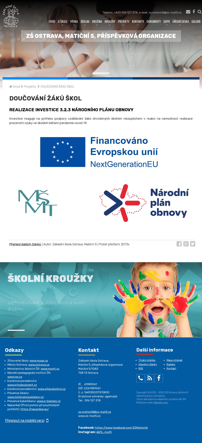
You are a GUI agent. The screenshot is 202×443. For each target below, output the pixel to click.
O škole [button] (63, 22)
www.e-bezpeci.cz (49, 401)
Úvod (52, 21)
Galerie (196, 21)
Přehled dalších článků (25, 244)
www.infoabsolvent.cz (22, 385)
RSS (140, 368)
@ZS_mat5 (104, 432)
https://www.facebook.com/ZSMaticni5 (121, 427)
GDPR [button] (166, 22)
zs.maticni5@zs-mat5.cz (94, 412)
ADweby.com (161, 402)
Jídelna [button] (84, 22)
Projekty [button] (123, 22)
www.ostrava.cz (38, 364)
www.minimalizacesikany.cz (25, 397)
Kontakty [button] (138, 22)
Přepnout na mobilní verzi (26, 420)
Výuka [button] (74, 22)
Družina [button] (97, 22)
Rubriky (170, 364)
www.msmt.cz (50, 368)
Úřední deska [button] (181, 22)
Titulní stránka (146, 360)
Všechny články (147, 364)
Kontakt (171, 368)
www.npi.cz (14, 376)
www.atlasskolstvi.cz (52, 389)
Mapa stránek (174, 360)
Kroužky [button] (110, 22)
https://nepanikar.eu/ (35, 409)
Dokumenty (154, 21)
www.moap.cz (39, 360)
